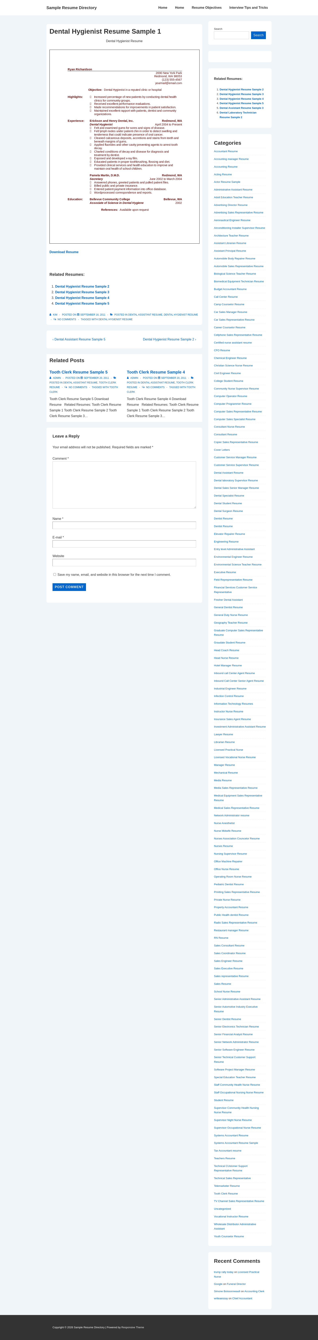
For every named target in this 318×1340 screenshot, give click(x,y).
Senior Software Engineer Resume (234, 1049)
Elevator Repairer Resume (229, 533)
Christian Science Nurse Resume (233, 365)
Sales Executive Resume (228, 968)
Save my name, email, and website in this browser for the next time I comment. (114, 574)
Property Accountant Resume (231, 907)
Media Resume (223, 780)
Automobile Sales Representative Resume (238, 266)
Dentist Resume (223, 518)
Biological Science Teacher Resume (235, 273)
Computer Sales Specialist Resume (234, 419)
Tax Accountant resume (227, 1150)
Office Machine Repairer (228, 861)
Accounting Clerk (254, 1291)
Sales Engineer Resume (228, 960)
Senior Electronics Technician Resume (236, 1026)
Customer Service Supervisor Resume (236, 465)
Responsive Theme (132, 1327)
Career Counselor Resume (229, 327)
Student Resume (224, 1100)
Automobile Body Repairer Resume (234, 258)
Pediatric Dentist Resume (229, 884)
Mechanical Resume (226, 772)
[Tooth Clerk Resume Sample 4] (173, 378)
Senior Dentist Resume (227, 1019)
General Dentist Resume (228, 607)
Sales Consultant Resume (229, 945)
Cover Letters (222, 449)
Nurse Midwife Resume (227, 830)
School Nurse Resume (227, 991)
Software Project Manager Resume (234, 1069)
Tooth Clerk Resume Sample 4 (156, 372)
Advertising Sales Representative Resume (238, 212)
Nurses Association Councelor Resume (237, 838)
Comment (61, 458)
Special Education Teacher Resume (235, 1077)
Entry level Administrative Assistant (234, 549)
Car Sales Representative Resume (234, 319)
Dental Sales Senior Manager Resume (236, 487)
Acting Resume (223, 174)
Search (218, 28)
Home (162, 7)
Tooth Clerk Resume (226, 1193)
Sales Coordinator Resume (230, 953)
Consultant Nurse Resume (229, 426)
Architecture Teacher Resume (231, 235)
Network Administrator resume (231, 815)
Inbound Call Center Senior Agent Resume (239, 680)
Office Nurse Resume (226, 869)
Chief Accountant (242, 1298)
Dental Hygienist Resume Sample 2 (82, 286)
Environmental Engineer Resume (233, 556)
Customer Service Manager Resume (235, 457)
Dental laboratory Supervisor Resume (236, 480)
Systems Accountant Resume (231, 1135)
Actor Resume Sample (227, 181)
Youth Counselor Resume (229, 1236)
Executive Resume (225, 572)
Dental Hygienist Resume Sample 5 (82, 303)
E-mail (57, 537)
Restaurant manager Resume (231, 930)
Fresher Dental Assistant (228, 599)
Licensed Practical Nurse (228, 749)
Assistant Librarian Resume (230, 243)
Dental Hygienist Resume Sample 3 (82, 292)
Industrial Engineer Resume (230, 688)
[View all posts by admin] (55, 378)
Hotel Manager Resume (228, 665)
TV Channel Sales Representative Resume (239, 1201)
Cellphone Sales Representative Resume (238, 334)
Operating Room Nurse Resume (233, 876)
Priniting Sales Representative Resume (237, 892)
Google (218, 1283)
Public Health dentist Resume (231, 914)
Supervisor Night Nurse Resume (233, 1120)
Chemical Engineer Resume (230, 358)
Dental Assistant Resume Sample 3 (241, 107)
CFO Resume (222, 350)
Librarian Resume (224, 742)
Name (57, 518)
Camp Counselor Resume (229, 304)
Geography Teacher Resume (231, 622)
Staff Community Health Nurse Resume (237, 1084)
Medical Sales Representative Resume (236, 807)
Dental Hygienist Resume (181, 314)
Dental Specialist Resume (229, 495)
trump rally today (223, 1272)
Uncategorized (222, 1208)
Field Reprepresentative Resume (233, 579)
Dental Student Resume (228, 503)
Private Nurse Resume (227, 899)
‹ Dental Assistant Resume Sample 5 (79, 339)
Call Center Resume (226, 296)
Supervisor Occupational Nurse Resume (237, 1127)
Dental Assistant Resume (145, 314)
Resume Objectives (207, 7)
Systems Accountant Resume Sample (236, 1142)
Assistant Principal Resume (230, 250)
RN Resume (221, 937)
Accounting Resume (225, 166)
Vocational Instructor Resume (231, 1216)
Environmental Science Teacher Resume (238, 564)
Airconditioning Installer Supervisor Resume (239, 227)
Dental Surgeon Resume (228, 511)
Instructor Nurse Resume (228, 711)
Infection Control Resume (229, 696)
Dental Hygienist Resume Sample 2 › (169, 339)
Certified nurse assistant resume (233, 342)
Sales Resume (222, 983)
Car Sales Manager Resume (230, 312)
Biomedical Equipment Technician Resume (239, 281)
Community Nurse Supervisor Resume (236, 388)
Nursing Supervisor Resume (230, 853)
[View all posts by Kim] (53, 314)
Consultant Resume (225, 434)
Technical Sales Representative (232, 1178)
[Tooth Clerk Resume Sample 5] (96, 378)
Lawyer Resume (223, 734)
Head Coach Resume (226, 650)
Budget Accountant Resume (230, 289)
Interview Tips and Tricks (248, 7)
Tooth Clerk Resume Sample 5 (78, 372)
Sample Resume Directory (71, 7)
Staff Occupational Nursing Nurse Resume (239, 1092)
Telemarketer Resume (227, 1185)
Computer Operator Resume (230, 396)
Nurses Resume (223, 846)
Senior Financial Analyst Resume (233, 1034)
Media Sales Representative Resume (236, 787)
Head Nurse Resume (226, 657)
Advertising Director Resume (230, 205)
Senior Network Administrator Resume (236, 1042)
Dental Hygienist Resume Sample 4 (82, 298)
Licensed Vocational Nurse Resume (235, 757)
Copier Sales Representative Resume (236, 442)
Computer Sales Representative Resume (238, 411)
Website (58, 556)
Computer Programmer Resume (232, 403)
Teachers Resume (224, 1158)
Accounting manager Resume (231, 159)
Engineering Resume (226, 541)
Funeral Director (236, 1283)
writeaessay (221, 1298)
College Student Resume (228, 380)
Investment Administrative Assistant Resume (240, 726)
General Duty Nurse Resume (231, 614)
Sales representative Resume (231, 976)
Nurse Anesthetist (224, 823)
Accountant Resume (226, 151)
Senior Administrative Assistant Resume (237, 999)
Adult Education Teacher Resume (233, 197)
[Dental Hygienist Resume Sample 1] (92, 314)
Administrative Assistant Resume (233, 189)
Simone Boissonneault (227, 1291)
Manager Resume (224, 764)
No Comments (67, 319)
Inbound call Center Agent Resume (234, 673)
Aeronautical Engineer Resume (232, 220)
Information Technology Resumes (233, 703)
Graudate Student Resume (229, 642)
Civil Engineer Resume (227, 373)
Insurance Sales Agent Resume (232, 719)
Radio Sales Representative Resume (235, 922)
